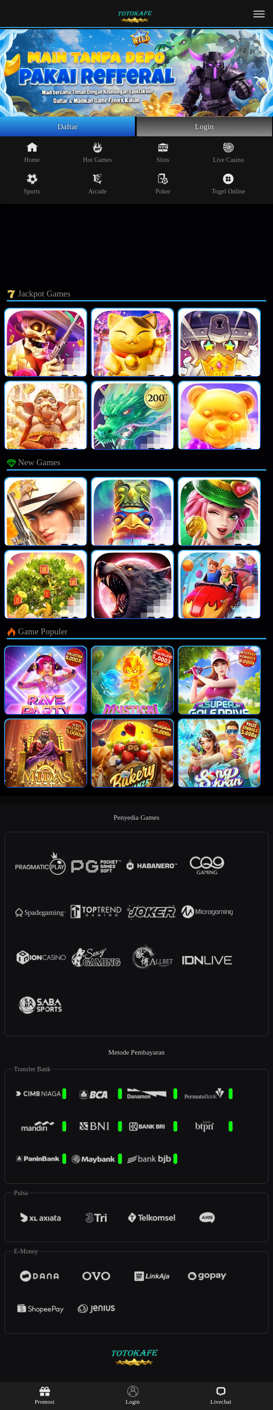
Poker (163, 185)
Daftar (67, 126)
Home (32, 153)
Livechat (220, 1395)
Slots (163, 153)
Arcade (97, 185)
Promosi (44, 1395)
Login (205, 126)
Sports (32, 185)
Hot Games (97, 153)
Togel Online (228, 185)
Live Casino (228, 153)
